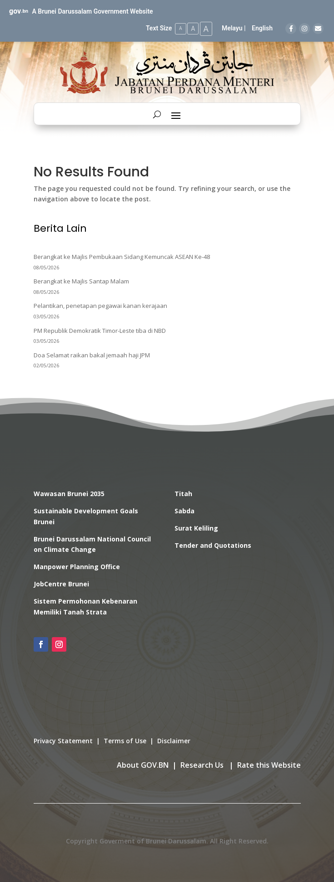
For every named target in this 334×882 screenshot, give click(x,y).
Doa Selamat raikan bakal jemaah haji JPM (92, 354)
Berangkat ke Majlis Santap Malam (81, 281)
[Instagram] (304, 28)
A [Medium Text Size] (190, 28)
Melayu (232, 28)
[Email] (318, 28)
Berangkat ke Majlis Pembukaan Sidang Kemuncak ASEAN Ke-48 (122, 256)
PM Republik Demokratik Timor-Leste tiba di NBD (100, 330)
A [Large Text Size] (205, 28)
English (262, 28)
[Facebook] (290, 28)
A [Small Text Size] (176, 28)
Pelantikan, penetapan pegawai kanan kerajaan (100, 305)
